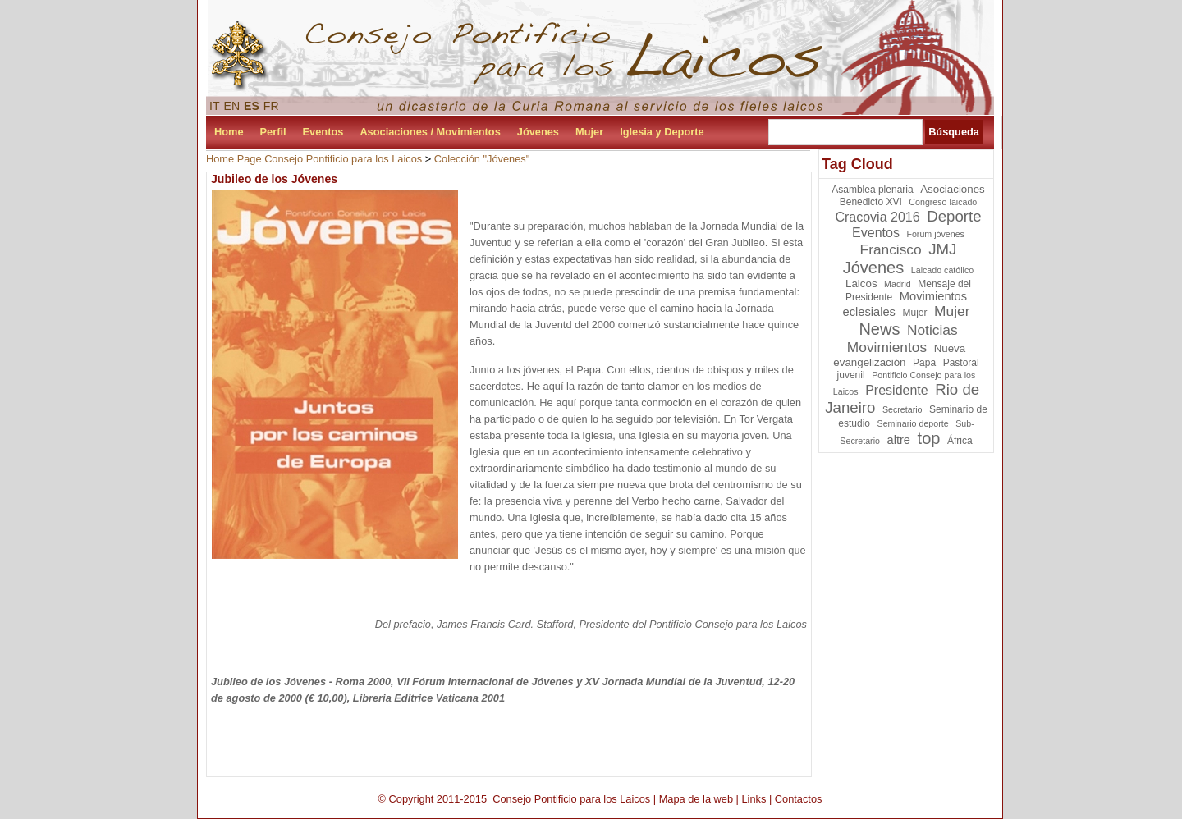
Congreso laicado (943, 202)
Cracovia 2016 (877, 217)
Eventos (323, 132)
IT (214, 105)
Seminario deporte (913, 423)
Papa (924, 362)
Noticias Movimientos (902, 338)
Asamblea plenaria (872, 189)
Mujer (589, 132)
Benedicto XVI (871, 202)
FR (271, 105)
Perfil (273, 132)
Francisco (891, 249)
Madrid (897, 284)
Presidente (896, 390)
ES (251, 105)
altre (899, 439)
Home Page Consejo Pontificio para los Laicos (314, 159)
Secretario (902, 409)
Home (229, 132)
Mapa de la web (696, 799)
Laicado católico (942, 270)
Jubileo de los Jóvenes (274, 178)
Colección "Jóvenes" (482, 159)
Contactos (798, 799)
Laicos (861, 283)
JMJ (942, 249)
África (960, 440)
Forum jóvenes (935, 234)
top (929, 438)
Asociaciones (952, 189)
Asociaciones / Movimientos (430, 132)
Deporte (954, 216)
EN (232, 105)
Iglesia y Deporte (661, 132)
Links (753, 799)
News (879, 329)
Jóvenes (538, 132)
